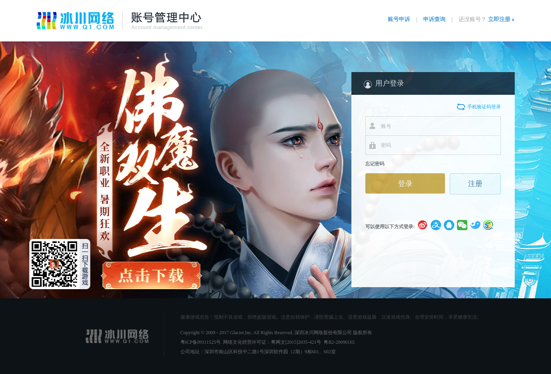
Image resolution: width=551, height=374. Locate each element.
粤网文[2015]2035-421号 (296, 342)
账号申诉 (399, 19)
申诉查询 (434, 19)
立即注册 (499, 19)
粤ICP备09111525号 (200, 342)
